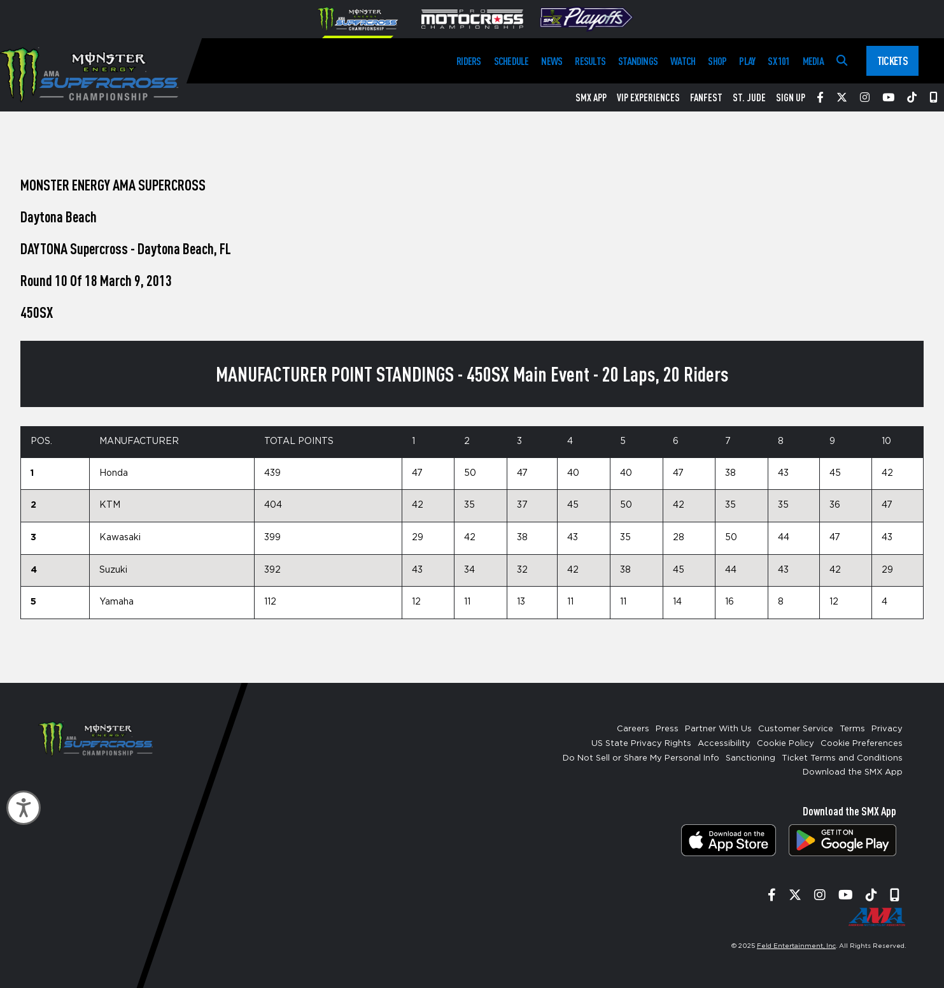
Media (813, 61)
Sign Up (790, 97)
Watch (682, 61)
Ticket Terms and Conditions (842, 758)
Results (590, 61)
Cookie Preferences (862, 744)
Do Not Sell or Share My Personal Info (641, 758)
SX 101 (778, 61)
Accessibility (724, 744)
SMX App (591, 97)
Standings (638, 61)
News (551, 61)
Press (667, 729)
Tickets (892, 60)
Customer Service (795, 729)
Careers (633, 729)
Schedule (511, 61)
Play (747, 61)
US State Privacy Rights (641, 744)
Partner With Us (718, 729)
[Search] (841, 60)
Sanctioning (750, 758)
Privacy (887, 729)
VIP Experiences (648, 97)
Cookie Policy (785, 744)
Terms (852, 729)
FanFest (706, 97)
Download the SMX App (853, 772)
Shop (717, 61)
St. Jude (749, 97)
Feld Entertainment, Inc (796, 946)
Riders (468, 61)
